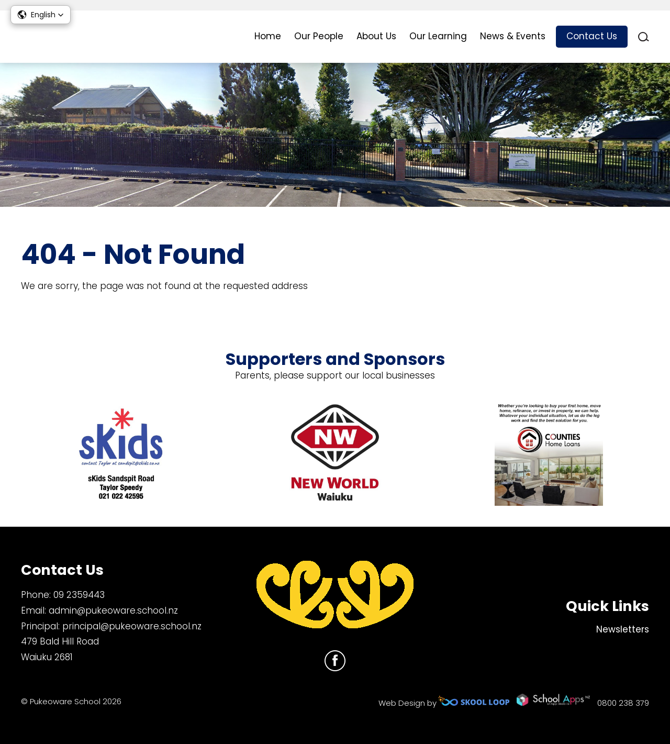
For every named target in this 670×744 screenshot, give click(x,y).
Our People (318, 36)
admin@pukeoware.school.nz (113, 610)
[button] (40, 14)
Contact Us (591, 36)
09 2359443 (79, 594)
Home (267, 36)
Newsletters (622, 629)
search (643, 36)
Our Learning (438, 36)
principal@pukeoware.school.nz (132, 626)
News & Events (512, 36)
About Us (376, 36)
